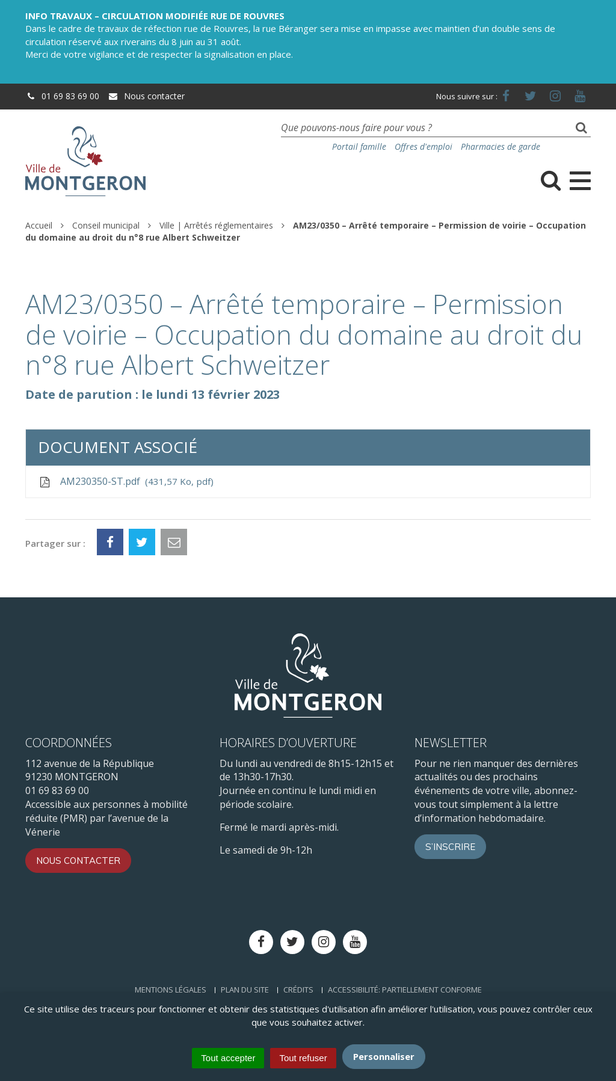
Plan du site (245, 989)
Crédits (298, 989)
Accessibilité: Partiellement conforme (405, 989)
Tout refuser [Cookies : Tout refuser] (303, 1058)
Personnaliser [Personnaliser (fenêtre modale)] (383, 1056)
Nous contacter (146, 96)
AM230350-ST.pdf (126, 481)
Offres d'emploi (423, 146)
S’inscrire (450, 846)
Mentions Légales (170, 989)
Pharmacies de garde (500, 146)
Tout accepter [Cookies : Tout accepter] (228, 1058)
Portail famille (359, 146)
